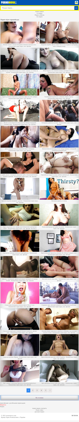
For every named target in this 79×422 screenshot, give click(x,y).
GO (76, 8)
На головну (39, 398)
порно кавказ (39, 11)
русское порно (39, 412)
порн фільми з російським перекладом (12, 403)
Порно (2, 406)
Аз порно (39, 17)
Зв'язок (74, 415)
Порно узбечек (39, 15)
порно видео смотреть (39, 408)
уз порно (39, 13)
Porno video (39, 410)
